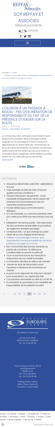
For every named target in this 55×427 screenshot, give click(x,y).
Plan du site (28, 420)
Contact (40, 417)
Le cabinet (12, 414)
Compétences (33, 414)
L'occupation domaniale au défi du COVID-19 (29, 279)
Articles (39, 420)
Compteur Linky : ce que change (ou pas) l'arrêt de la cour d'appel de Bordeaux (27, 233)
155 (45, 294)
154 (39, 294)
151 (24, 294)
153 (34, 294)
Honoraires (14, 417)
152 (29, 294)
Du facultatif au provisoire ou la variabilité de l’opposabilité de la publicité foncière (29, 284)
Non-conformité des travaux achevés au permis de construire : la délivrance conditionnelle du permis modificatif (27, 249)
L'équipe (22, 414)
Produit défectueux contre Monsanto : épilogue (25, 209)
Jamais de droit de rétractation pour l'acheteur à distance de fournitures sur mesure (26, 267)
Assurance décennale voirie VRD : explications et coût (29, 185)
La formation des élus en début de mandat (28, 261)
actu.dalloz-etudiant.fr (20, 129)
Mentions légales (15, 420)
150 (19, 294)
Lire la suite (7, 159)
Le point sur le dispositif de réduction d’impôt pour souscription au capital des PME (29, 275)
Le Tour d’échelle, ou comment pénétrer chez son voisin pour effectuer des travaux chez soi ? (29, 216)
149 (14, 294)
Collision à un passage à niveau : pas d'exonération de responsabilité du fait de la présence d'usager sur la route (28, 240)
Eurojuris (31, 417)
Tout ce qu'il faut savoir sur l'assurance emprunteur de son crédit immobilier (26, 257)
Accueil (14, 73)
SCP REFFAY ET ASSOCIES (28, 17)
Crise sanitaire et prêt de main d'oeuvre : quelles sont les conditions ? (26, 191)
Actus (23, 417)
